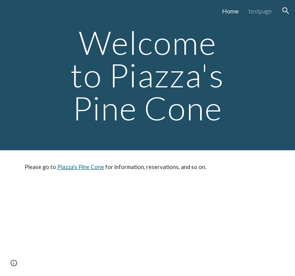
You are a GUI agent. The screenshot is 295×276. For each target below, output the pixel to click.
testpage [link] (260, 11)
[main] (147, 75)
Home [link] (230, 11)
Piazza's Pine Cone (80, 167)
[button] (286, 11)
